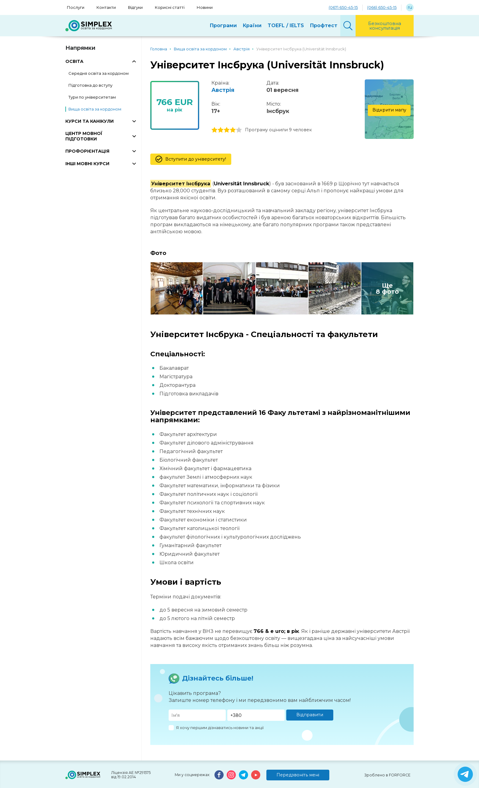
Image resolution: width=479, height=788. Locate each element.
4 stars (233, 130)
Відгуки (135, 7)
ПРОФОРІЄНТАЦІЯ (87, 151)
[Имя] (197, 715)
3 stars (227, 130)
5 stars (239, 130)
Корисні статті (170, 7)
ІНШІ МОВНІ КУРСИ (87, 163)
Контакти (106, 7)
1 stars (214, 130)
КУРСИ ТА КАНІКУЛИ (89, 121)
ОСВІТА (74, 61)
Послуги (75, 7)
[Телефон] (256, 715)
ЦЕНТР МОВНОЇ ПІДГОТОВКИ (83, 136)
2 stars (221, 130)
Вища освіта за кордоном (94, 109)
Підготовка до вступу (90, 85)
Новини (205, 7)
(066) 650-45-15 (382, 7)
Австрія (222, 90)
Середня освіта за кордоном (98, 73)
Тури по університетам (92, 97)
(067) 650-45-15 (343, 7)
